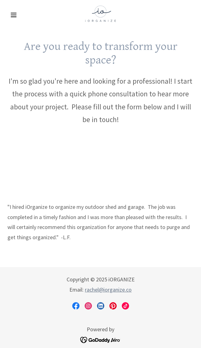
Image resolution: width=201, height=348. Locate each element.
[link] (100, 14)
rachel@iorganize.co (108, 289)
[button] (21, 15)
